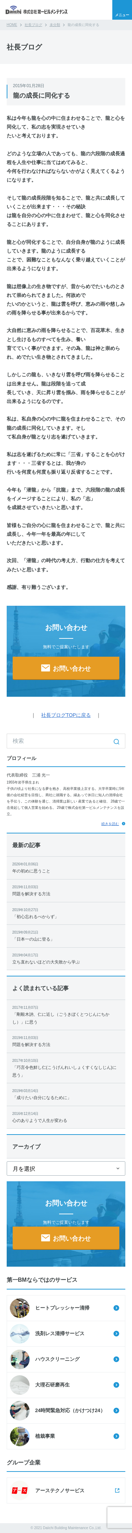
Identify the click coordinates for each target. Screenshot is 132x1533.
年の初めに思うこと (66, 867)
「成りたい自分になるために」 (66, 1094)
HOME (12, 25)
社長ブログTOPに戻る (66, 715)
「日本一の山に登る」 (66, 935)
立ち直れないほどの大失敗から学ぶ (66, 958)
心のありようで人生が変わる (66, 1117)
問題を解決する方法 (66, 890)
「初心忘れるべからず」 (66, 913)
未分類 (55, 25)
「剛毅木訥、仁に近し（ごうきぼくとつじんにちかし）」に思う (66, 1015)
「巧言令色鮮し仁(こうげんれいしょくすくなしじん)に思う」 (66, 1068)
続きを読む (110, 824)
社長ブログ (33, 25)
